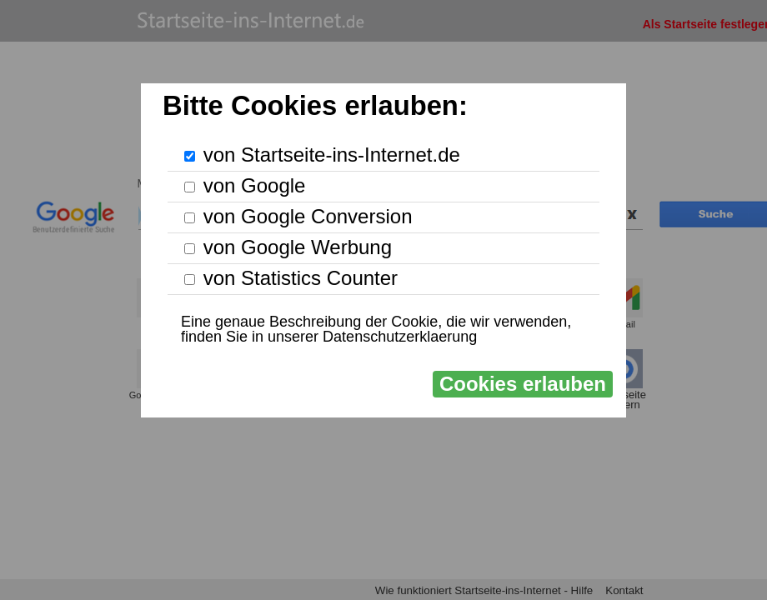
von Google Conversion (308, 216)
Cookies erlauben (522, 383)
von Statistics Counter (300, 278)
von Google (254, 185)
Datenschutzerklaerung (400, 336)
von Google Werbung (297, 247)
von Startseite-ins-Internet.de (331, 154)
